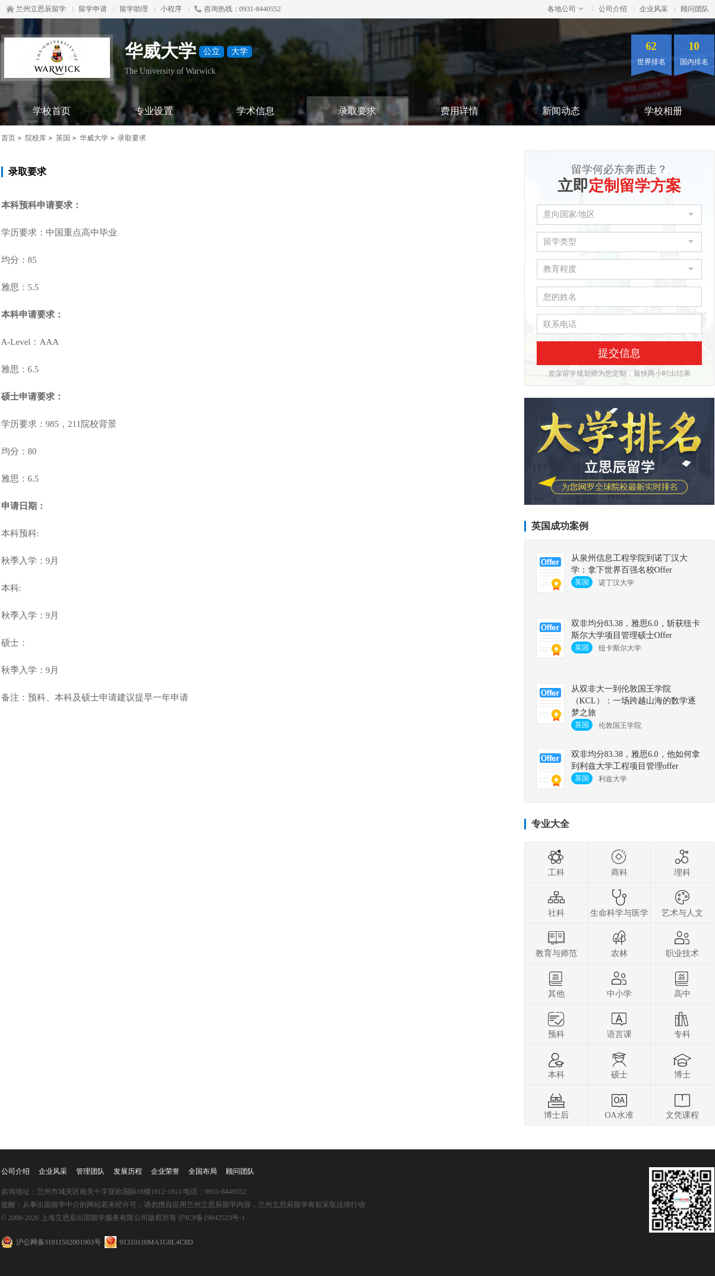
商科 (619, 862)
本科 (556, 1065)
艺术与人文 (682, 903)
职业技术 (682, 943)
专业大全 (550, 824)
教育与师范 (556, 943)
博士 (682, 1065)
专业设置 (154, 111)
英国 (63, 138)
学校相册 (663, 111)
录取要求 (357, 111)
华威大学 (94, 138)
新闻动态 (561, 111)
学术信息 (256, 111)
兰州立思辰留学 (36, 9)
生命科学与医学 (619, 903)
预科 (556, 1024)
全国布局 (202, 1171)
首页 (8, 138)
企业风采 (654, 9)
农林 (619, 943)
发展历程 (128, 1171)
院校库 (35, 138)
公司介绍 (613, 9)
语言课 (619, 1024)
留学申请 (92, 9)
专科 (682, 1024)
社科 (556, 903)
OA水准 (618, 1105)
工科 (556, 862)
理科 (682, 862)
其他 (556, 984)
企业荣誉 (165, 1171)
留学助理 (133, 9)
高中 (682, 984)
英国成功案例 (559, 526)
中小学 (619, 984)
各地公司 (565, 9)
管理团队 (90, 1171)
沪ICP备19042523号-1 (211, 1218)
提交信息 (619, 353)
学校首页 (52, 111)
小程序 (171, 9)
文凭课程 (682, 1105)
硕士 (619, 1065)
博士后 (556, 1105)
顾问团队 (695, 9)
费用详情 (459, 111)
